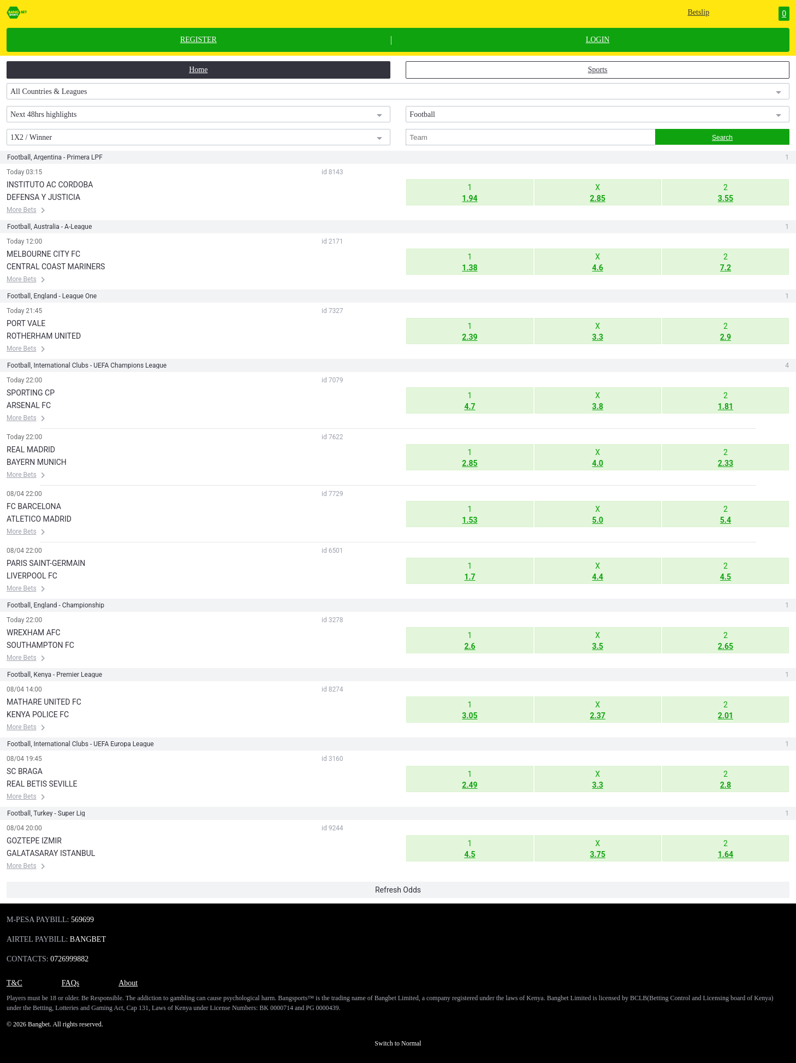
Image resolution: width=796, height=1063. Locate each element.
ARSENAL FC (29, 405)
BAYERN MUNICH (37, 462)
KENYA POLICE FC (38, 714)
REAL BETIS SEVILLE (42, 783)
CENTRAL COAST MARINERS (56, 266)
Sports (598, 70)
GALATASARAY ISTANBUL (51, 853)
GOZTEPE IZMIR (34, 840)
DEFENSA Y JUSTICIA (43, 197)
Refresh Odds (398, 889)
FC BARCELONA (34, 506)
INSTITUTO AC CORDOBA (50, 184)
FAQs (70, 983)
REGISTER (198, 40)
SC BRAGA (25, 771)
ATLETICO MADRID (39, 519)
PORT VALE (26, 323)
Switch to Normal (398, 1043)
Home (198, 70)
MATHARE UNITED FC (44, 702)
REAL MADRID (31, 449)
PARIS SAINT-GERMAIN (46, 563)
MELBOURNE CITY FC (43, 254)
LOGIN (598, 40)
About (128, 983)
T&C (14, 983)
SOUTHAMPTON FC (40, 645)
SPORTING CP (31, 392)
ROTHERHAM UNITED (44, 336)
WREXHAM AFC (34, 632)
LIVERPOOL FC (32, 575)
